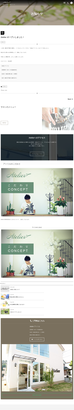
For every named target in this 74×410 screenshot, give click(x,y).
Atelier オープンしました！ (52, 297)
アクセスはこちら (37, 154)
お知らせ (3, 42)
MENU (4, 126)
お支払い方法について (15, 289)
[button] (71, 3)
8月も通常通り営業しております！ (17, 297)
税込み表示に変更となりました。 (53, 289)
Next (70, 99)
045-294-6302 (37, 380)
